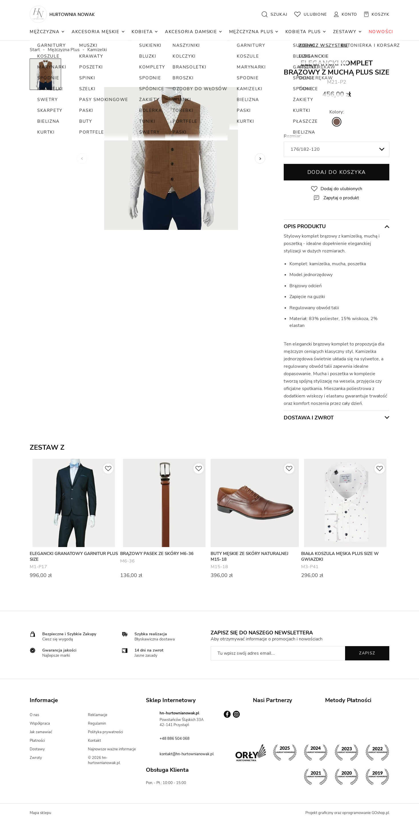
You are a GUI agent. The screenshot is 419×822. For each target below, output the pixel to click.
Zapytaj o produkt (341, 198)
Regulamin (97, 723)
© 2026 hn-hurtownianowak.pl (104, 760)
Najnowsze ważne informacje (112, 749)
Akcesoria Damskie (191, 32)
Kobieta (142, 32)
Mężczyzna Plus (251, 32)
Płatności (37, 740)
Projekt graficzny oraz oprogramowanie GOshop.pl (347, 812)
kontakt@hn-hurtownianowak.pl (187, 754)
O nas (34, 715)
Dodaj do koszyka (336, 172)
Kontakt (94, 740)
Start (35, 50)
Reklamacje (97, 715)
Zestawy (344, 32)
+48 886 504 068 (175, 738)
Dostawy (37, 749)
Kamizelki (97, 50)
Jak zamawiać (41, 732)
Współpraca (40, 723)
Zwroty (36, 757)
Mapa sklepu (40, 812)
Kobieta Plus (303, 32)
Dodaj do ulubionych (341, 189)
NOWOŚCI (381, 32)
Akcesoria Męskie (96, 32)
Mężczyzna (44, 32)
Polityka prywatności (105, 732)
